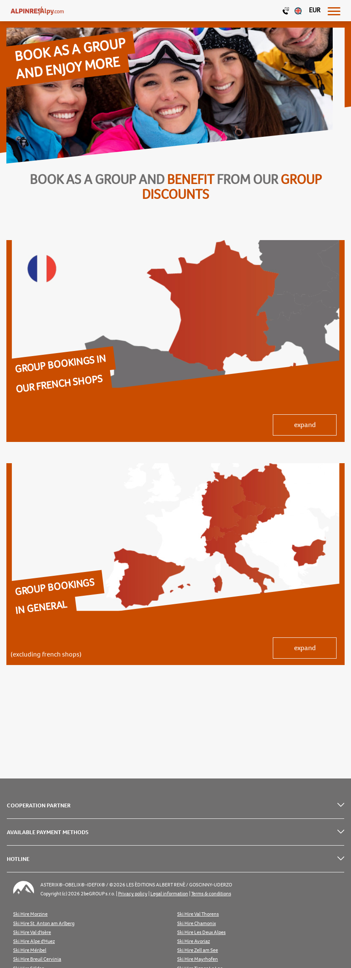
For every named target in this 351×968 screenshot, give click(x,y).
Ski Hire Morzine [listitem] (30, 914)
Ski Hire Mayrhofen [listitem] (197, 959)
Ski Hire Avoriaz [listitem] (193, 941)
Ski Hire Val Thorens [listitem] (198, 914)
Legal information (169, 894)
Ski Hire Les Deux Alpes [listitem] (201, 932)
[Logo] (37, 10)
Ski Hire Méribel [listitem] (29, 950)
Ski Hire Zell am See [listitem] (197, 950)
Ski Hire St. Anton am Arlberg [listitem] (43, 923)
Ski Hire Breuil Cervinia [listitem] (37, 959)
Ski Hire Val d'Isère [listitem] (32, 932)
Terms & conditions (211, 894)
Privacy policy (132, 894)
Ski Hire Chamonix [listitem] (196, 923)
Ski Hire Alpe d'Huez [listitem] (34, 941)
